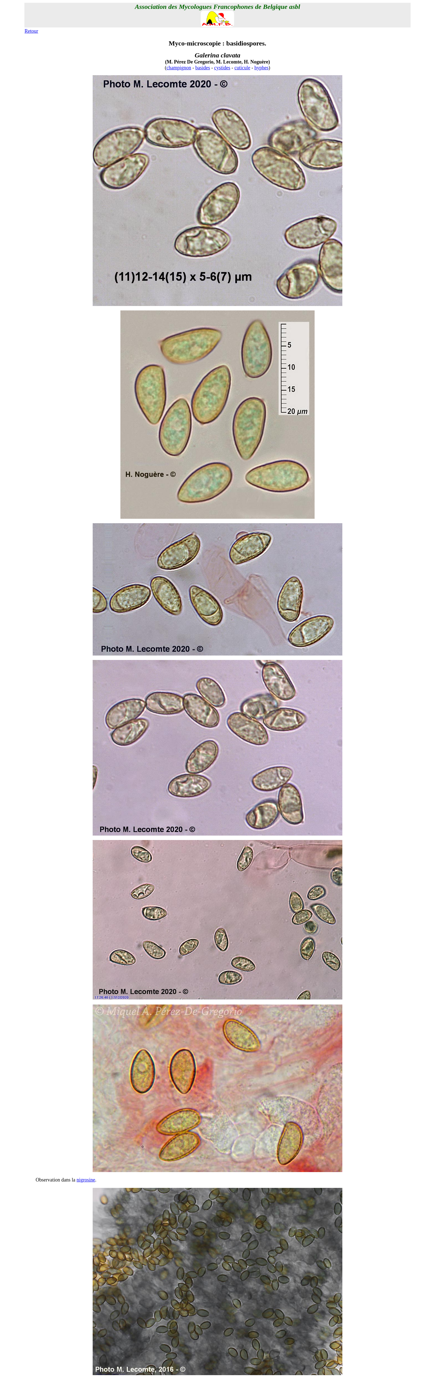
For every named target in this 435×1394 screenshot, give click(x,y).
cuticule (242, 67)
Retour (31, 31)
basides (202, 67)
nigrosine (86, 1180)
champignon (178, 67)
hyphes (261, 67)
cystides (222, 67)
